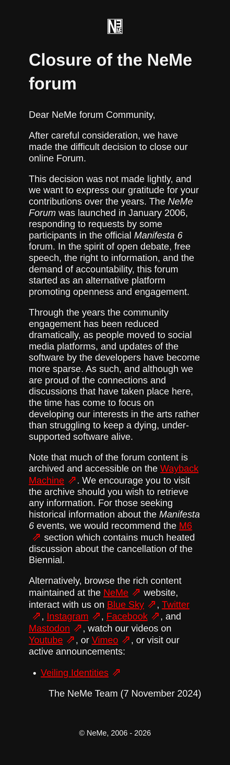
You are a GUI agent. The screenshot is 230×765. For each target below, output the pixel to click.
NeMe (115, 592)
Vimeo (105, 640)
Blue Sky (125, 604)
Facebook (127, 616)
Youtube (46, 640)
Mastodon (49, 628)
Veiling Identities (75, 673)
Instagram (67, 616)
